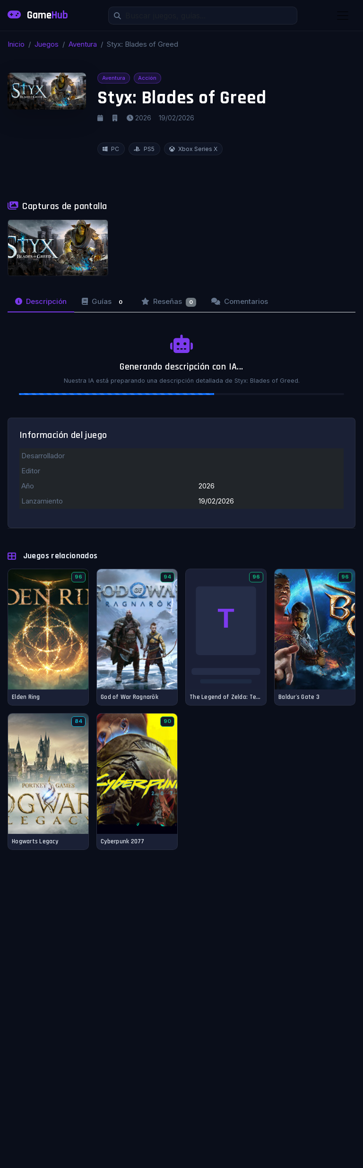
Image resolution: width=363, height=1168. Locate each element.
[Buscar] (202, 16)
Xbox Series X (193, 148)
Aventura (83, 44)
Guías (104, 302)
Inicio (16, 44)
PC (111, 148)
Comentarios (239, 301)
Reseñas (169, 302)
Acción (147, 78)
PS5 (144, 148)
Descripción (41, 301)
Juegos (47, 44)
